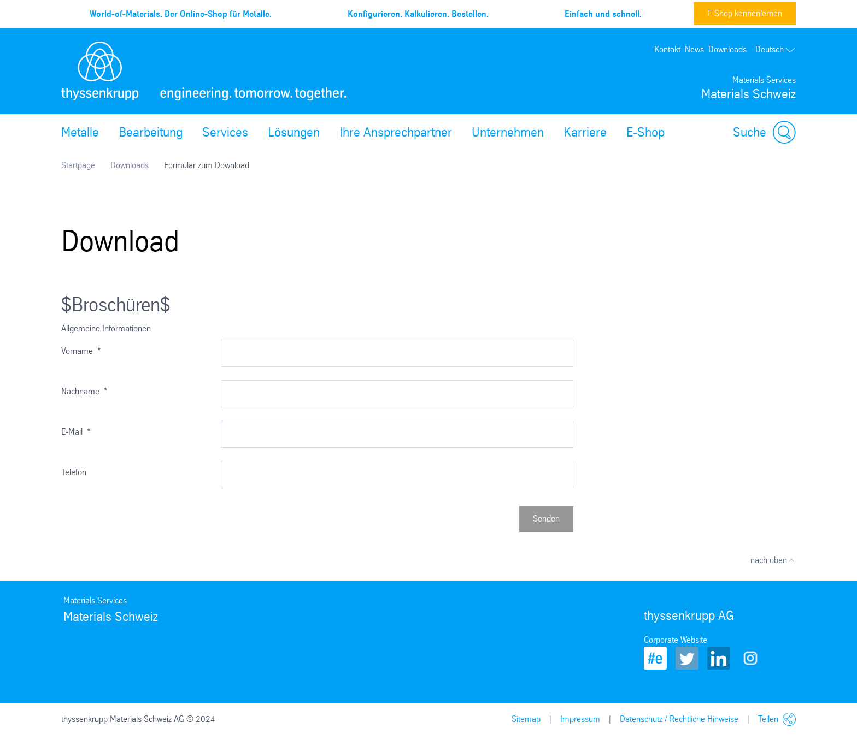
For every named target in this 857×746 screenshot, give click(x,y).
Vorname (81, 351)
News (694, 49)
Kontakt (667, 49)
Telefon (73, 472)
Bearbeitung (151, 132)
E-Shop (645, 132)
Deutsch (775, 49)
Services (225, 132)
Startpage (78, 165)
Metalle (80, 132)
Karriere (585, 132)
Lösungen (294, 132)
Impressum (580, 719)
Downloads (727, 49)
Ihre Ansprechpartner (395, 132)
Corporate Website (675, 640)
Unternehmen (508, 132)
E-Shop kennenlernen (744, 13)
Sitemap (526, 719)
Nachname (84, 391)
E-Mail (76, 432)
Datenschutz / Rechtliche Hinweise (679, 719)
